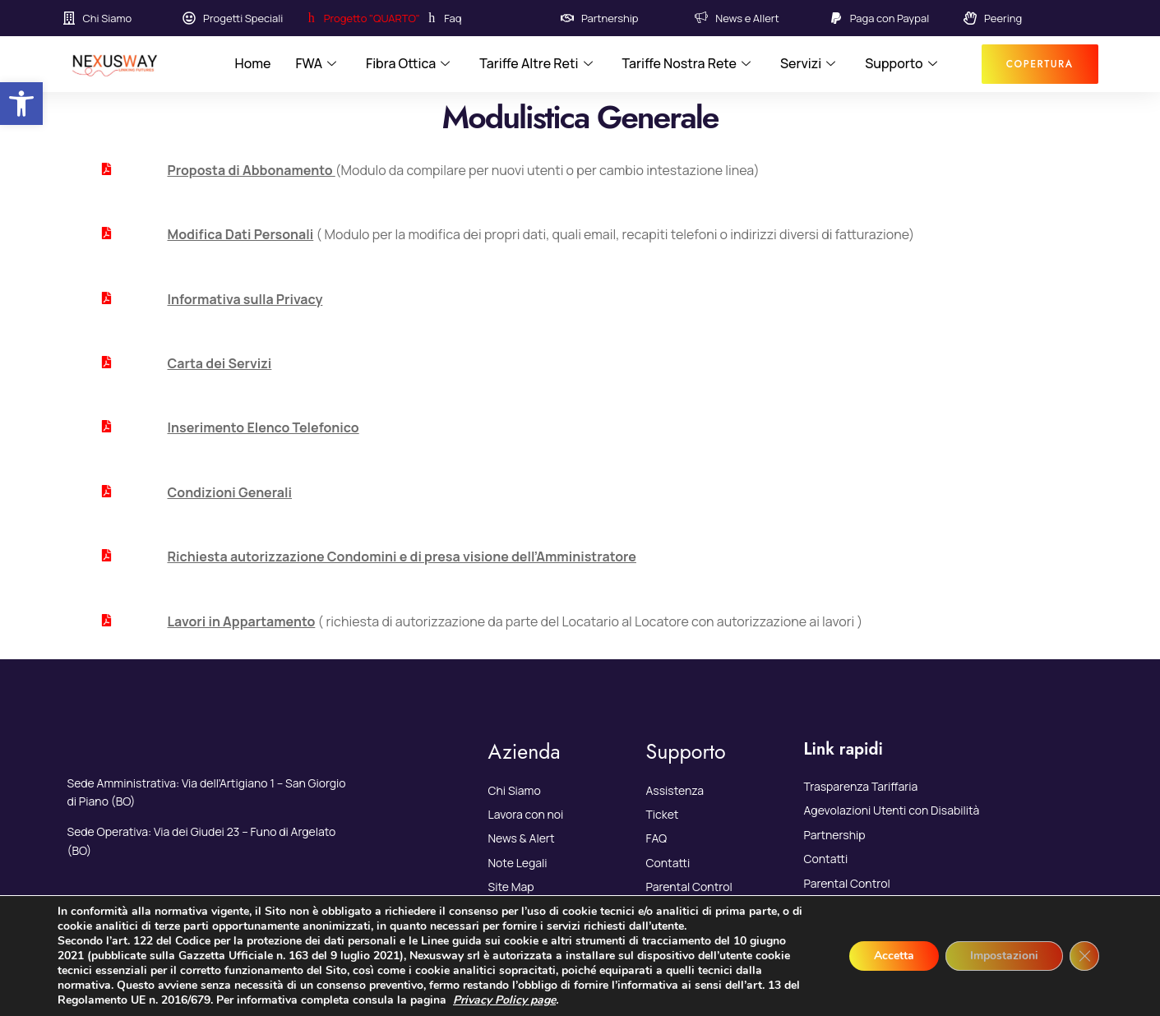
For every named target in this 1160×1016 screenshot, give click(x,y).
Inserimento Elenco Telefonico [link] (263, 427)
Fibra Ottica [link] (408, 64)
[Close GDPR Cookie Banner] (1084, 956)
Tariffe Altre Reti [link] (535, 64)
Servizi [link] (807, 64)
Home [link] (252, 64)
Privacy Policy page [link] (504, 1000)
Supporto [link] (900, 64)
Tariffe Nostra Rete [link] (686, 64)
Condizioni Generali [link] (230, 492)
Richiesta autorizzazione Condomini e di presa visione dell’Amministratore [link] (402, 556)
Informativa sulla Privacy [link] (245, 299)
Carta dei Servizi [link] (220, 363)
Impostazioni (1004, 955)
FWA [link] (315, 64)
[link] (21, 103)
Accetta (894, 955)
